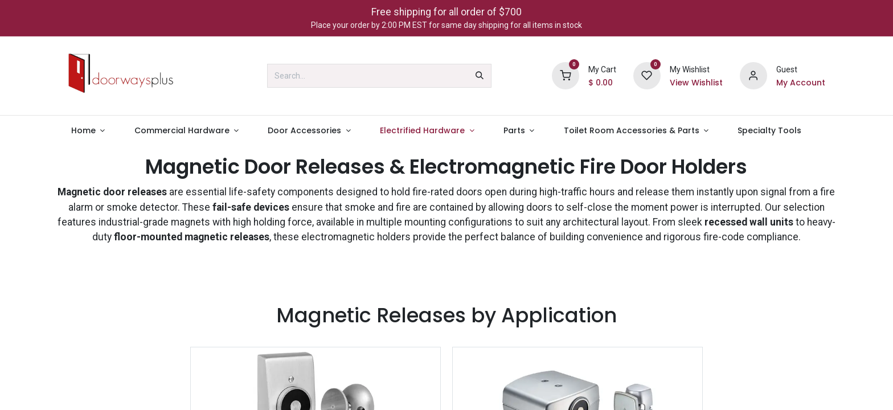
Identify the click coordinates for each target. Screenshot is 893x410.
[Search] (479, 75)
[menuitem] (88, 131)
